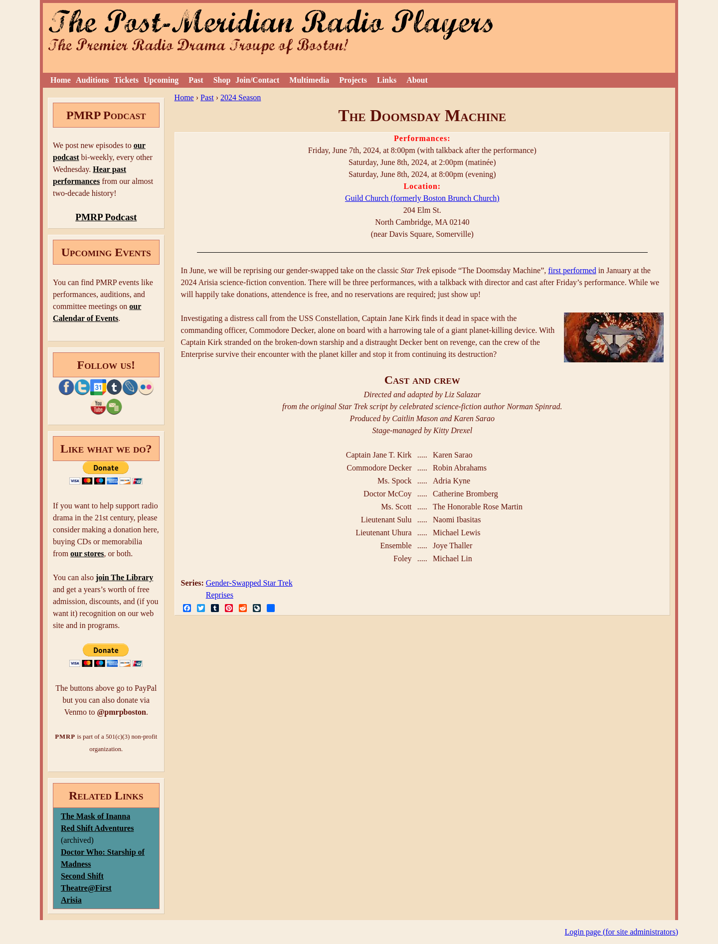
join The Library (124, 577)
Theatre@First (86, 888)
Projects (353, 80)
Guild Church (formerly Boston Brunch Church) (422, 198)
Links (386, 80)
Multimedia (309, 80)
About (417, 80)
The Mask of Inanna (95, 816)
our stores (87, 553)
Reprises (219, 595)
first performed (572, 270)
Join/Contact (257, 80)
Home (60, 80)
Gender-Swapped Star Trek (249, 583)
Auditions (92, 80)
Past (195, 80)
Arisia (71, 900)
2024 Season (240, 97)
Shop (222, 80)
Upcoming (161, 80)
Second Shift (82, 876)
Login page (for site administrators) (622, 932)
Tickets (126, 80)
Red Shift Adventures (97, 828)
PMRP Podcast (106, 217)
